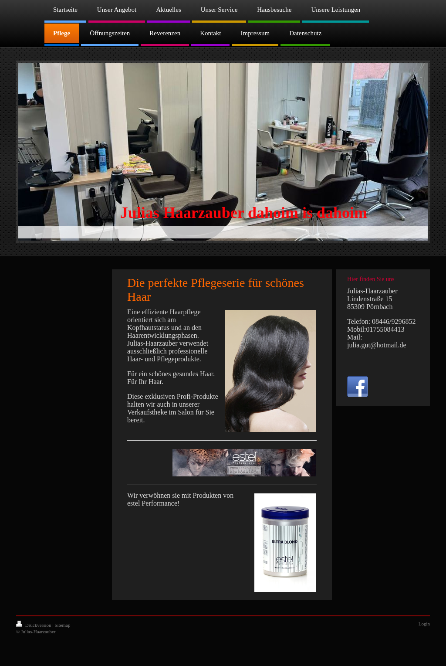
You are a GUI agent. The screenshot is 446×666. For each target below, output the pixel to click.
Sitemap (62, 625)
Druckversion (34, 625)
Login (424, 623)
